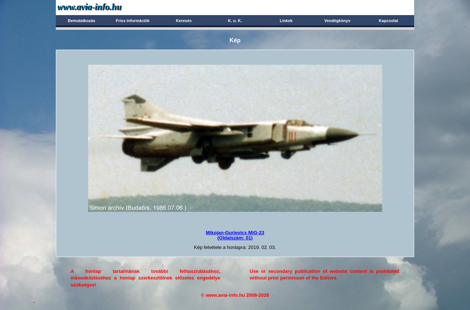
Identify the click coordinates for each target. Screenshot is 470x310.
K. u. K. (235, 20)
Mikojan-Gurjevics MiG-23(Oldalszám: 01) (235, 235)
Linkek (286, 20)
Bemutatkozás (82, 20)
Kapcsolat (388, 20)
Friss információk (133, 20)
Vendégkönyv (337, 20)
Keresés (184, 20)
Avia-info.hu (102, 7)
